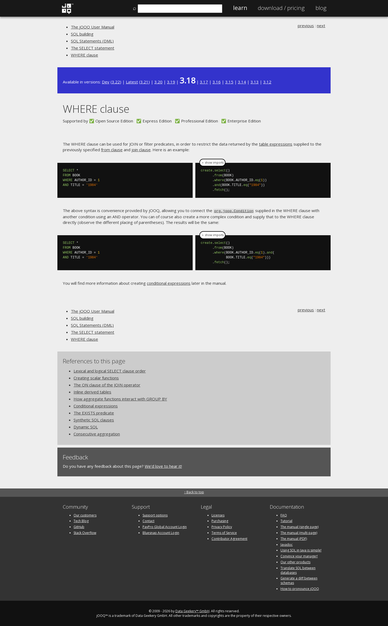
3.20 (158, 82)
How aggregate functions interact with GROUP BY (120, 398)
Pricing (281, 8)
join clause (141, 149)
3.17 (204, 82)
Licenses (218, 514)
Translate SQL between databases (298, 569)
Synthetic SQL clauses (94, 419)
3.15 (229, 82)
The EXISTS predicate (94, 412)
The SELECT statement (92, 48)
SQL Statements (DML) (92, 41)
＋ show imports (212, 162)
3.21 (144, 82)
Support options (155, 514)
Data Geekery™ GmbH (192, 610)
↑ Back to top (194, 492)
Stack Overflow (85, 532)
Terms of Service (224, 532)
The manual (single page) (299, 526)
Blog (321, 8)
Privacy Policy (222, 526)
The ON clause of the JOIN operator (107, 384)
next (321, 25)
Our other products (295, 561)
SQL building (82, 34)
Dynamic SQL (86, 426)
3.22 (116, 82)
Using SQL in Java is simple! (300, 550)
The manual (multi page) (298, 532)
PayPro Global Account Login (165, 526)
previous (306, 25)
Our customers (85, 514)
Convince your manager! (299, 555)
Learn (240, 8)
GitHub (79, 526)
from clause (112, 149)
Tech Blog (81, 520)
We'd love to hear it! (163, 465)
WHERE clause (84, 55)
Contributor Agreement (229, 538)
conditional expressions (168, 282)
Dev (105, 82)
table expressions (275, 144)
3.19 (171, 82)
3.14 (242, 82)
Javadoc (286, 544)
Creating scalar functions (96, 377)
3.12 (267, 82)
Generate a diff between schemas (298, 580)
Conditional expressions (96, 405)
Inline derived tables (92, 391)
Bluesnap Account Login (161, 532)
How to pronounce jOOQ (299, 588)
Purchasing (220, 520)
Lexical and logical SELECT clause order (110, 370)
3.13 (255, 82)
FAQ (283, 514)
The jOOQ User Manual (92, 27)
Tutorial (286, 520)
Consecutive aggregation (97, 433)
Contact (148, 520)
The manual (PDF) (293, 538)
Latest (132, 82)
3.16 (217, 82)
